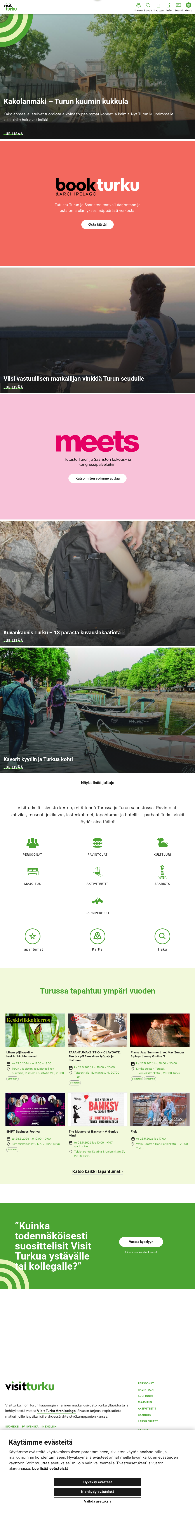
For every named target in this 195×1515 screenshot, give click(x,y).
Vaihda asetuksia (97, 1501)
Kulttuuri (162, 845)
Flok (134, 1131)
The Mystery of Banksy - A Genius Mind (93, 1133)
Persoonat (32, 845)
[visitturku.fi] (29, 1389)
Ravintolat (97, 845)
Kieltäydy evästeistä (97, 1492)
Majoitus (32, 874)
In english (49, 1426)
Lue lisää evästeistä (50, 1468)
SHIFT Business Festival (23, 1131)
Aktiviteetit (97, 874)
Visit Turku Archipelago (56, 1411)
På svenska (30, 1426)
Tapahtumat (32, 939)
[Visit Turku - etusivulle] (10, 7)
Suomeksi (12, 1426)
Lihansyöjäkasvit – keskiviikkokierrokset (21, 1054)
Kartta (97, 939)
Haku (162, 939)
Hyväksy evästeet (97, 1482)
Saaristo (162, 874)
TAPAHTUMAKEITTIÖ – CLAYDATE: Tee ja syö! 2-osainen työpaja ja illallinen (95, 1056)
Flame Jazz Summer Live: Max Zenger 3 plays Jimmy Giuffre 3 (157, 1054)
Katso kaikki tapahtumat (96, 1171)
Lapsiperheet (97, 903)
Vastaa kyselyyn (141, 1242)
